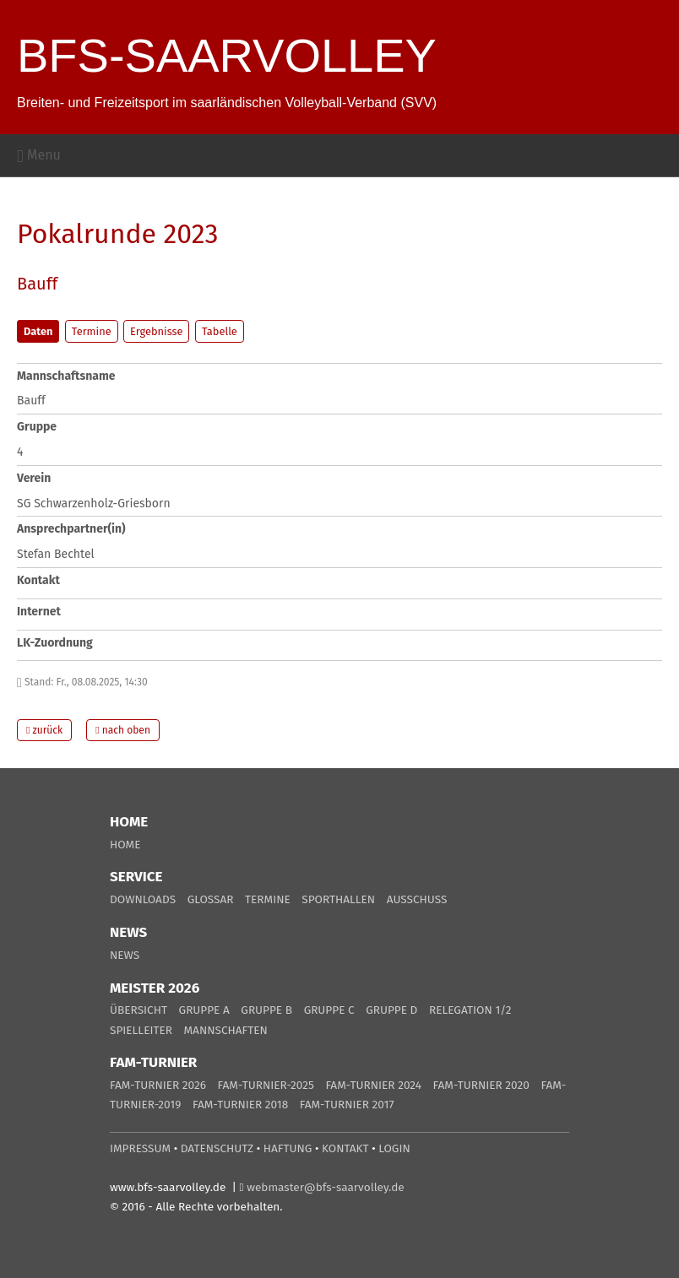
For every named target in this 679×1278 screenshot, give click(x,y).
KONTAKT (345, 1148)
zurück (44, 730)
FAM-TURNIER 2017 (347, 1104)
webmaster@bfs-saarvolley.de (326, 1187)
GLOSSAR (210, 899)
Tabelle (219, 331)
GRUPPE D (391, 1010)
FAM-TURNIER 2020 (481, 1085)
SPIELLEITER (141, 1030)
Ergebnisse (156, 331)
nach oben (122, 730)
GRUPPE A (204, 1010)
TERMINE (268, 899)
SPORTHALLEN (338, 899)
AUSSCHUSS (417, 899)
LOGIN (394, 1148)
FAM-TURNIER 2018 (240, 1104)
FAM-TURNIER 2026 (158, 1085)
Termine (91, 331)
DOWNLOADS (143, 899)
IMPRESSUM (140, 1148)
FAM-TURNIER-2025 (266, 1085)
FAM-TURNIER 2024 (373, 1085)
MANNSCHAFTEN (226, 1030)
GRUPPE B (266, 1010)
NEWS (124, 955)
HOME (125, 844)
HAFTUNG (287, 1148)
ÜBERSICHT (138, 1010)
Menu (39, 155)
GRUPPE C (329, 1010)
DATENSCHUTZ (217, 1148)
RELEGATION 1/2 (470, 1010)
